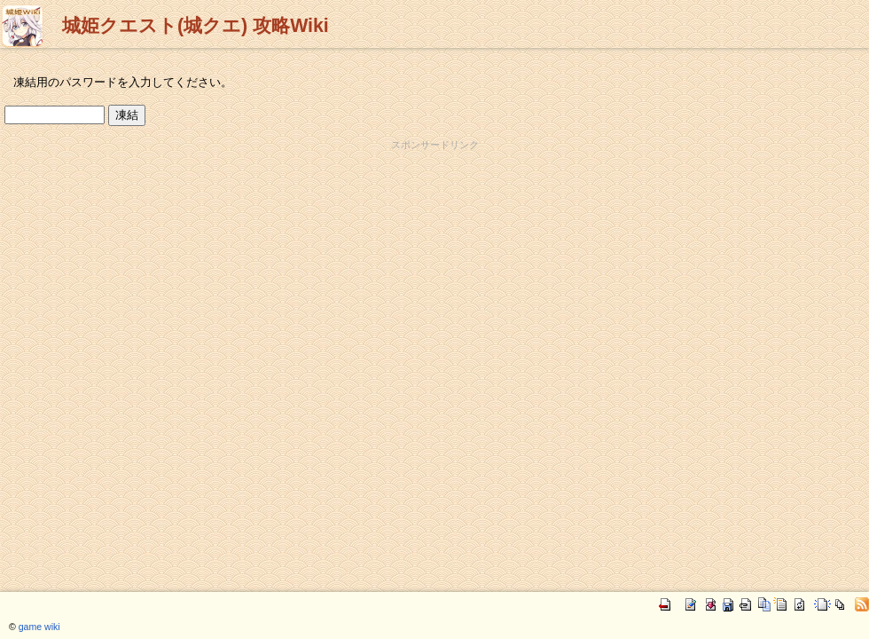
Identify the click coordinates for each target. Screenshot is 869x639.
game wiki (39, 626)
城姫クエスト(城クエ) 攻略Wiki (195, 25)
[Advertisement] (435, 178)
